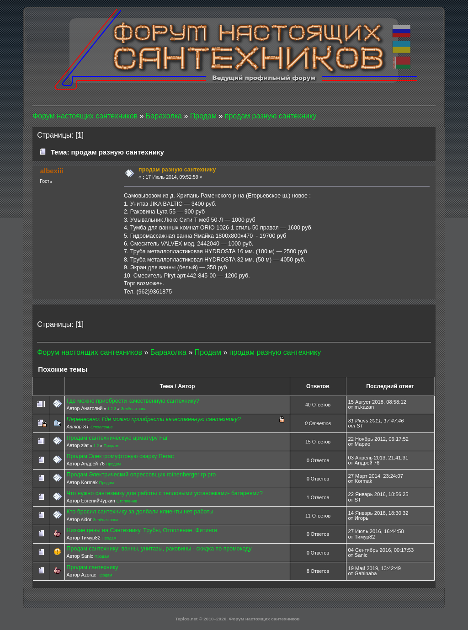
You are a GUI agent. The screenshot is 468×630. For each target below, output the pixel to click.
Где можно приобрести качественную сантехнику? (132, 401)
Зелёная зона (134, 408)
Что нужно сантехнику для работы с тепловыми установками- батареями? (164, 493)
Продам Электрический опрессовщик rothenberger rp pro (141, 474)
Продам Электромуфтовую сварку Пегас (120, 456)
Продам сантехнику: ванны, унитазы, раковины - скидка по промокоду (158, 548)
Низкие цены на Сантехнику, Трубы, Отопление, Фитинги (141, 530)
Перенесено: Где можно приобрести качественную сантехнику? (153, 419)
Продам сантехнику (92, 567)
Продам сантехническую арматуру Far (117, 438)
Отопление (101, 427)
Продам (111, 445)
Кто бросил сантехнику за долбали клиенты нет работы (139, 511)
